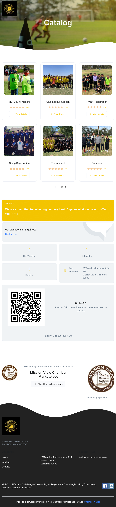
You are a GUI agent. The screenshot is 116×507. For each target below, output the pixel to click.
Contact (6, 466)
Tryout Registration (96, 101)
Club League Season (58, 101)
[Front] (10, 8)
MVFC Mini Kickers (19, 101)
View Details (19, 114)
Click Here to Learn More (48, 384)
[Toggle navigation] (111, 8)
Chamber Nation (92, 501)
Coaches (97, 163)
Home (5, 457)
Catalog (6, 462)
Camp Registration (19, 163)
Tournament (58, 163)
